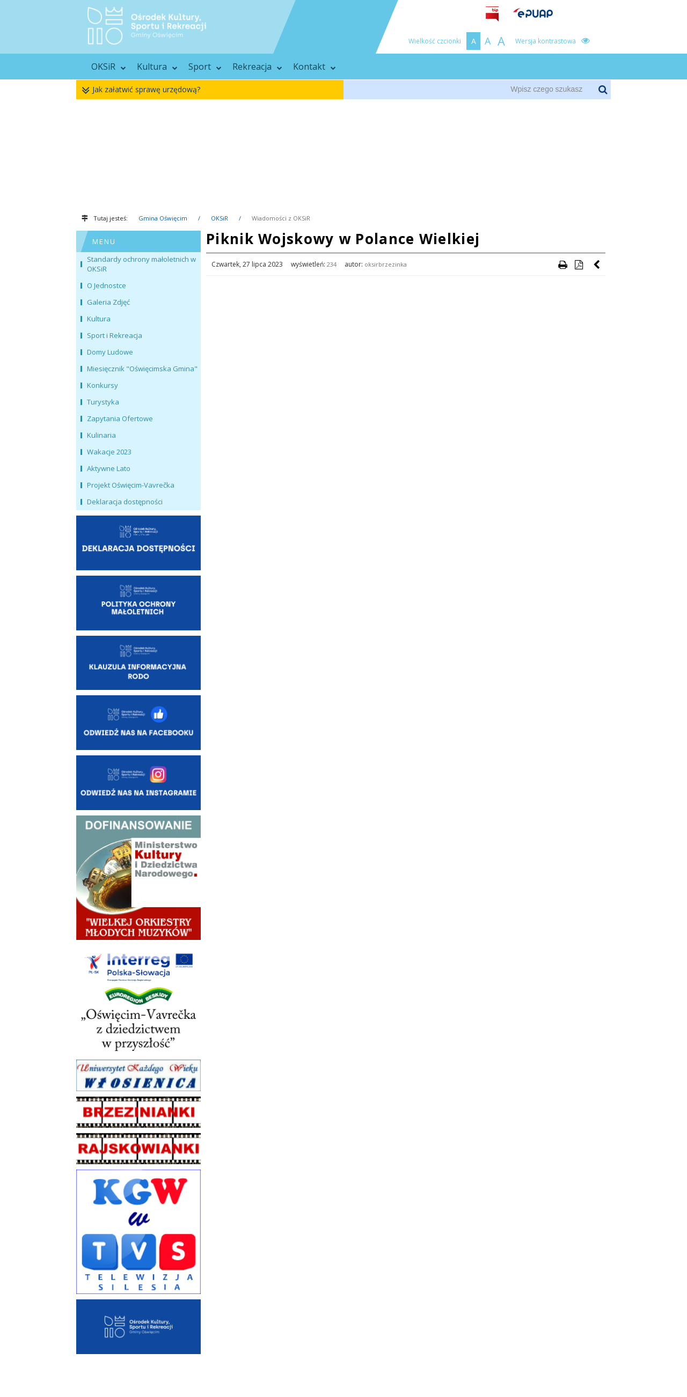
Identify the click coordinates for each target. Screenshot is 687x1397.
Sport (205, 66)
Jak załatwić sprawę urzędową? (143, 90)
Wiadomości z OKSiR (281, 218)
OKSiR (108, 66)
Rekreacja (257, 66)
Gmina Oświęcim (162, 218)
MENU (104, 241)
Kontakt (314, 66)
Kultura (157, 66)
